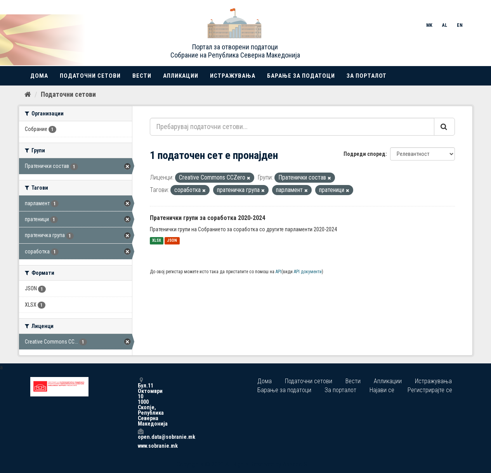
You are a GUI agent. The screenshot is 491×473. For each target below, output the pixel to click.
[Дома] (27, 94)
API (278, 271)
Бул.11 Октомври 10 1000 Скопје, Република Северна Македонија (140, 401)
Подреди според (364, 154)
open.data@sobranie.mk (140, 434)
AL (444, 25)
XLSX (156, 240)
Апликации (180, 75)
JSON (172, 240)
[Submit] (444, 127)
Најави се (382, 390)
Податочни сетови (90, 75)
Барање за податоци (301, 75)
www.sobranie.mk (140, 446)
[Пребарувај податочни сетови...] (292, 127)
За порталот (367, 75)
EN (460, 25)
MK (429, 25)
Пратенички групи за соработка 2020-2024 (207, 218)
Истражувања (232, 75)
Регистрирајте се (430, 390)
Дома (39, 75)
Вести (141, 75)
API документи (308, 271)
